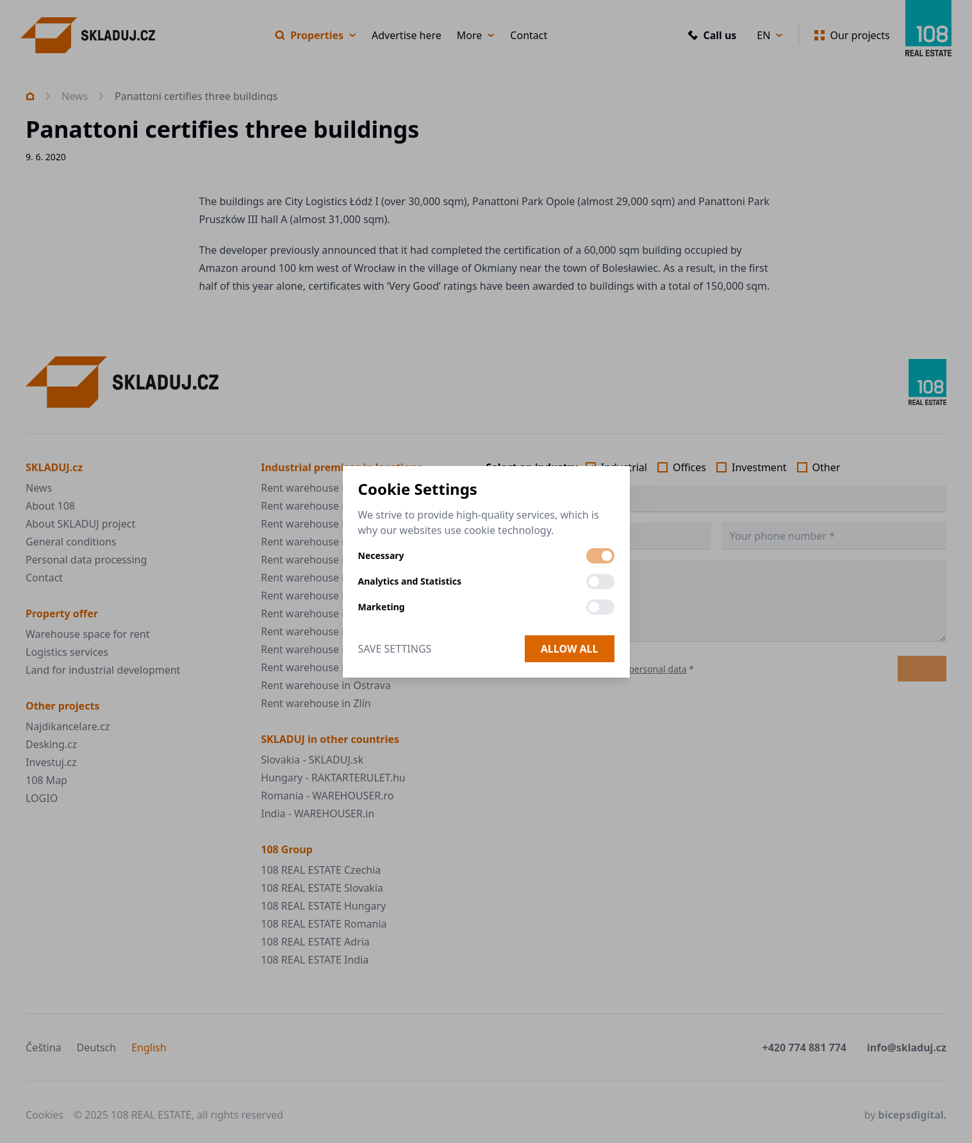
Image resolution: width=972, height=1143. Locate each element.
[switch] (600, 555)
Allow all (569, 649)
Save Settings (395, 649)
